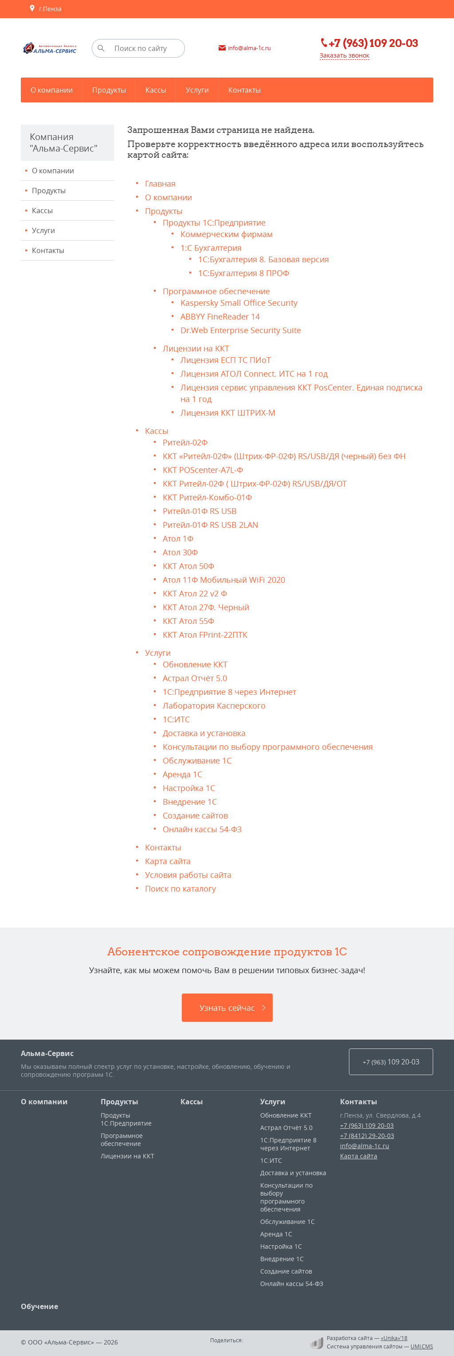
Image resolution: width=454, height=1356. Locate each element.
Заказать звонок (344, 55)
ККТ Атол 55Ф (188, 621)
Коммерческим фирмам (226, 234)
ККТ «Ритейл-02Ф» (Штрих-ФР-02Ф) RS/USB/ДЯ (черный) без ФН (284, 456)
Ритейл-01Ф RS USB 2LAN (210, 524)
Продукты (49, 190)
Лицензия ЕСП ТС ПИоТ (225, 360)
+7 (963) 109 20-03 (367, 1125)
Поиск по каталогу (180, 888)
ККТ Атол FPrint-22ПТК (205, 634)
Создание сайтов (195, 815)
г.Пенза (45, 8)
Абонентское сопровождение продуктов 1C (227, 951)
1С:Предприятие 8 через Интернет (229, 691)
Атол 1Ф (178, 538)
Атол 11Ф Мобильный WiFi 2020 (224, 579)
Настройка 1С (189, 788)
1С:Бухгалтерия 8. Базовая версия (263, 259)
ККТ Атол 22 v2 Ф (195, 593)
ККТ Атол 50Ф (188, 566)
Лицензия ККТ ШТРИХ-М (227, 412)
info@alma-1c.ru (364, 1146)
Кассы (42, 210)
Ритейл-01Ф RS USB (200, 511)
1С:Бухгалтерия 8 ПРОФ (243, 273)
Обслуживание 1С (197, 760)
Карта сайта (168, 861)
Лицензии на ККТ (196, 348)
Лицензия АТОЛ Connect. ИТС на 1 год (254, 373)
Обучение (39, 1306)
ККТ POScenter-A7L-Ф (203, 469)
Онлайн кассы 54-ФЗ (202, 829)
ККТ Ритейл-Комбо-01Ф (207, 497)
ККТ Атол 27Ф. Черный (206, 607)
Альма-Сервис (47, 1053)
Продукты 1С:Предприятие (214, 222)
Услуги (43, 230)
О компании (53, 170)
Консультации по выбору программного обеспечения (268, 746)
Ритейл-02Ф (185, 442)
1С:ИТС (176, 719)
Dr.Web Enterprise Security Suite (240, 330)
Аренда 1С (182, 774)
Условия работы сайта (188, 874)
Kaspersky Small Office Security (238, 302)
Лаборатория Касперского (214, 705)
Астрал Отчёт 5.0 (195, 678)
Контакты (48, 250)
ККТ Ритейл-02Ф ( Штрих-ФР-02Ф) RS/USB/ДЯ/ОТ (255, 483)
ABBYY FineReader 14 (220, 316)
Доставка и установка (204, 733)
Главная (160, 183)
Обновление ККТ (195, 664)
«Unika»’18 (394, 1337)
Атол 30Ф (180, 552)
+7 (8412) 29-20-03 (367, 1135)
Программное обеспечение (216, 291)
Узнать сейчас (227, 1007)
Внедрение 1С (190, 801)
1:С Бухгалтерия (211, 247)
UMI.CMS (422, 1346)
